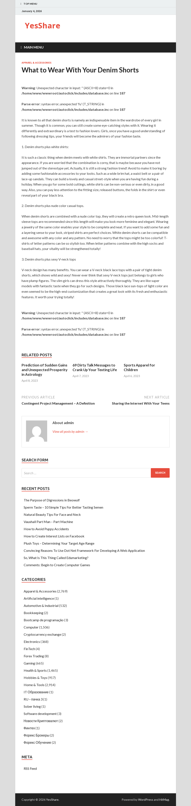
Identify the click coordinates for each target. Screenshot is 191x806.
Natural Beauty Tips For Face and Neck (52, 514)
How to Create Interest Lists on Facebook (54, 536)
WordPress (145, 799)
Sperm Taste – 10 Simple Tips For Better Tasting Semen (63, 507)
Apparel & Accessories (36, 62)
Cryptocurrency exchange (42, 634)
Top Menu (30, 3)
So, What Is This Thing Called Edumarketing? (56, 558)
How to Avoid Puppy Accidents (46, 529)
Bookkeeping (33, 613)
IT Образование (36, 692)
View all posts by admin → (70, 431)
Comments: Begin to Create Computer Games (57, 565)
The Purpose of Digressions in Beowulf (52, 500)
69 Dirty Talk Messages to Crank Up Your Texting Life (95, 367)
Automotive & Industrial (41, 605)
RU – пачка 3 (33, 699)
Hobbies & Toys (35, 678)
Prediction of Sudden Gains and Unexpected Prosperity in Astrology (44, 370)
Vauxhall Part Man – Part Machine (48, 522)
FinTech (29, 649)
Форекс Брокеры (36, 735)
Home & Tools (34, 685)
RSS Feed (30, 768)
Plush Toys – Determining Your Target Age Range (59, 543)
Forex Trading (34, 656)
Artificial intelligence (39, 598)
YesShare (42, 25)
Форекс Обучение (37, 742)
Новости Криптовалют (41, 721)
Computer (31, 627)
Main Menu (34, 47)
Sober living (32, 706)
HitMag (164, 799)
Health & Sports (35, 670)
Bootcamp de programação (43, 620)
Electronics (32, 642)
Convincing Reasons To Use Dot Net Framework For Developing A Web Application (84, 550)
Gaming (29, 663)
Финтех (29, 728)
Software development (40, 714)
